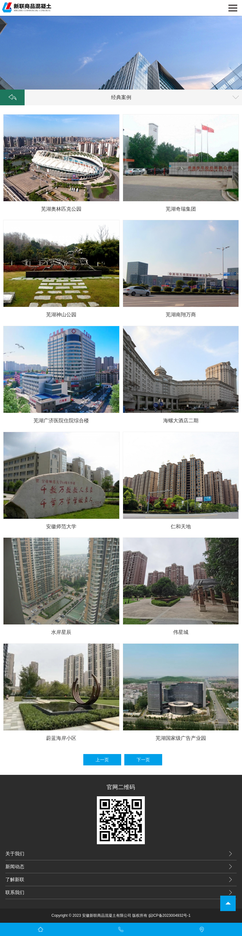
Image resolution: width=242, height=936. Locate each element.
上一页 (102, 759)
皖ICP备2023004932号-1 (170, 915)
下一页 (143, 759)
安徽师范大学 (61, 526)
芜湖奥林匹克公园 (61, 209)
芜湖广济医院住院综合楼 (61, 420)
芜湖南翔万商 (181, 314)
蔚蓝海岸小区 (61, 738)
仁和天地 (181, 526)
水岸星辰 (61, 632)
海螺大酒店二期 (180, 420)
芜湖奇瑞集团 (181, 209)
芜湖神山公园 (61, 314)
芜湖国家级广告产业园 (181, 738)
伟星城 (180, 632)
